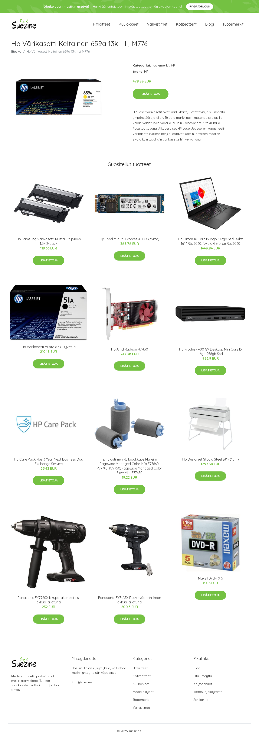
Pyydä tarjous (200, 6)
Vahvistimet (157, 25)
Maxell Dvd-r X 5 (210, 582)
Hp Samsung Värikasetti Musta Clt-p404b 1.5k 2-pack (48, 245)
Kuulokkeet (128, 25)
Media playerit (143, 695)
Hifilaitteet (101, 25)
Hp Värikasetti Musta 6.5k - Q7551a (49, 351)
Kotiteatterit (186, 25)
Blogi (209, 25)
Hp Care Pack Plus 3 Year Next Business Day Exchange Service (48, 465)
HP (173, 69)
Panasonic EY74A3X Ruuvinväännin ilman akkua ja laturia (129, 603)
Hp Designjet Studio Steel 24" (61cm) (210, 463)
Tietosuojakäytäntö (208, 695)
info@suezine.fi (83, 686)
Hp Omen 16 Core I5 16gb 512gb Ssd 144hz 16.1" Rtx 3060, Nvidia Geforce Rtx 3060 (210, 245)
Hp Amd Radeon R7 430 (129, 353)
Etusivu (16, 55)
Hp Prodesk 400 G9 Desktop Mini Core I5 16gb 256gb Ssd (210, 355)
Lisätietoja (150, 97)
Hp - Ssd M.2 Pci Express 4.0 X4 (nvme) (129, 243)
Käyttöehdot (202, 687)
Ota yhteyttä (202, 680)
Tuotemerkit (232, 25)
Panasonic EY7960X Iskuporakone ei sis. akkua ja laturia (48, 603)
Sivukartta (200, 703)
